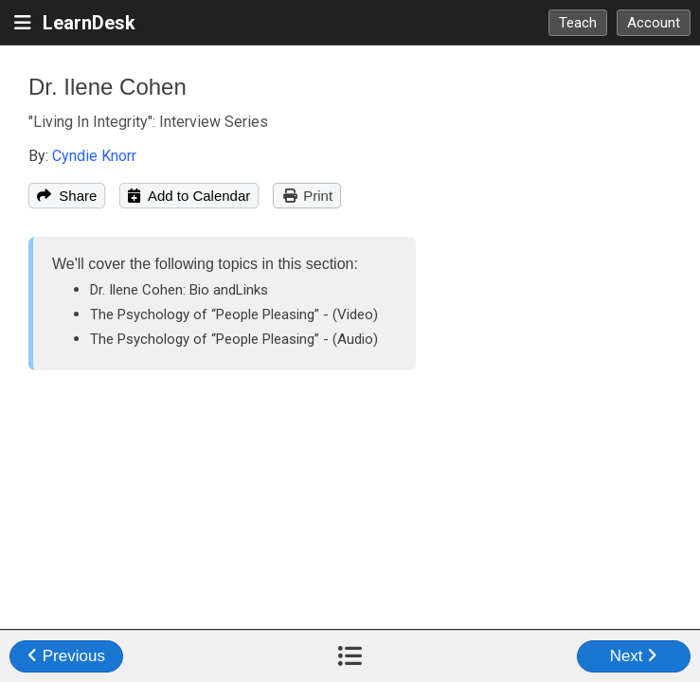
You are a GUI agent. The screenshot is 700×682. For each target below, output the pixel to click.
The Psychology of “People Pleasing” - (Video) (234, 314)
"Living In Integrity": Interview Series (148, 122)
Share (67, 196)
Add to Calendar (189, 196)
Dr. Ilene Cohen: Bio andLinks (179, 289)
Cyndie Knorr (94, 156)
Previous (66, 656)
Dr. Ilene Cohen (107, 86)
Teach (578, 22)
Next (634, 656)
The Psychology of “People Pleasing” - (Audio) (234, 339)
